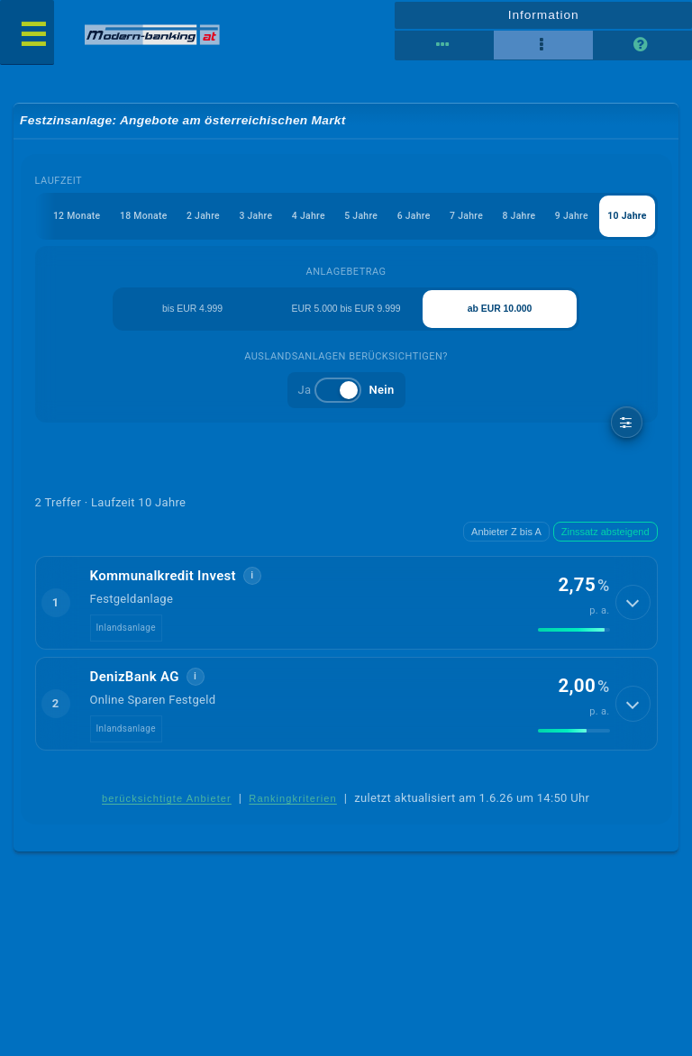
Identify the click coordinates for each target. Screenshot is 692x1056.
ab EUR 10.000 (501, 313)
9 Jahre (568, 218)
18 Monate (118, 218)
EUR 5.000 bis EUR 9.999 (346, 313)
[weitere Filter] (626, 428)
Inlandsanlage (126, 635)
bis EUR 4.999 (191, 313)
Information (542, 14)
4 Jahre (291, 218)
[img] (574, 637)
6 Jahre (402, 218)
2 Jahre (180, 218)
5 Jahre (346, 218)
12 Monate (48, 218)
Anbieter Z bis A (506, 538)
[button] (346, 609)
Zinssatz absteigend (605, 538)
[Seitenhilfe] (642, 45)
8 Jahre (512, 218)
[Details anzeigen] (635, 610)
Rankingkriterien (293, 806)
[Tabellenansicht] (444, 45)
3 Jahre (236, 218)
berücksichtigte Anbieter (167, 806)
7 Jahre (457, 218)
